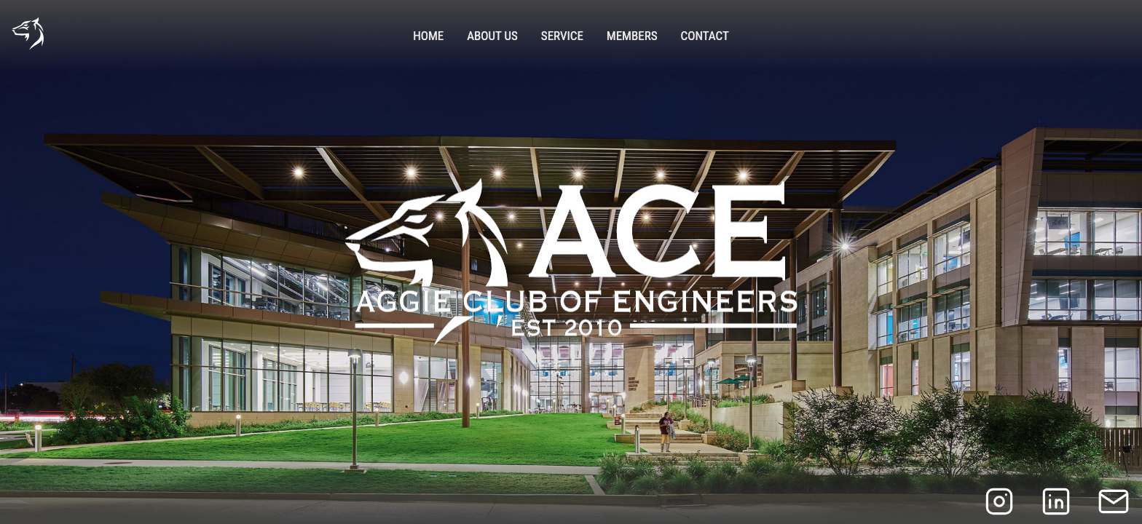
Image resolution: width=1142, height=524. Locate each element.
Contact (705, 35)
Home (428, 35)
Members (632, 35)
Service (562, 35)
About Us (492, 35)
